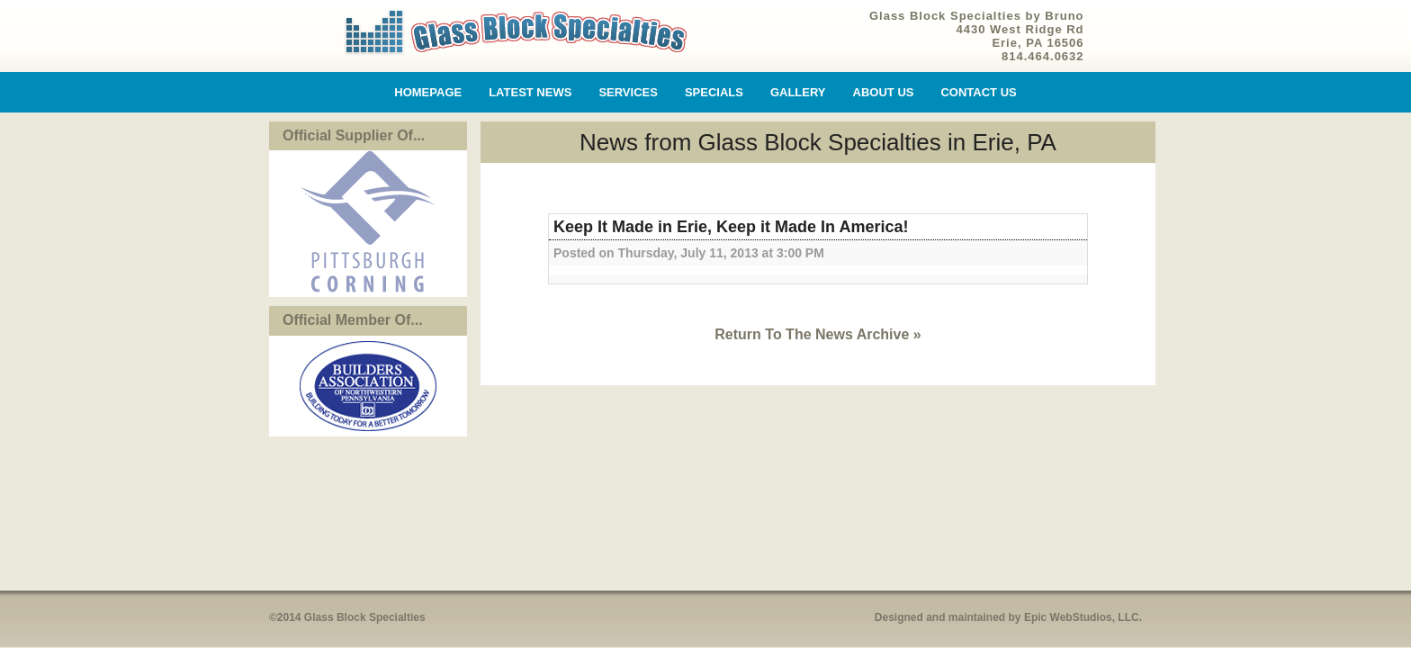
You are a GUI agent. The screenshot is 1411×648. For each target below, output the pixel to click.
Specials (714, 92)
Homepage (428, 92)
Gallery (798, 92)
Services (628, 92)
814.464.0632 (1043, 56)
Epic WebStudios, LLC (1081, 617)
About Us (883, 92)
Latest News (530, 92)
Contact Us (978, 92)
